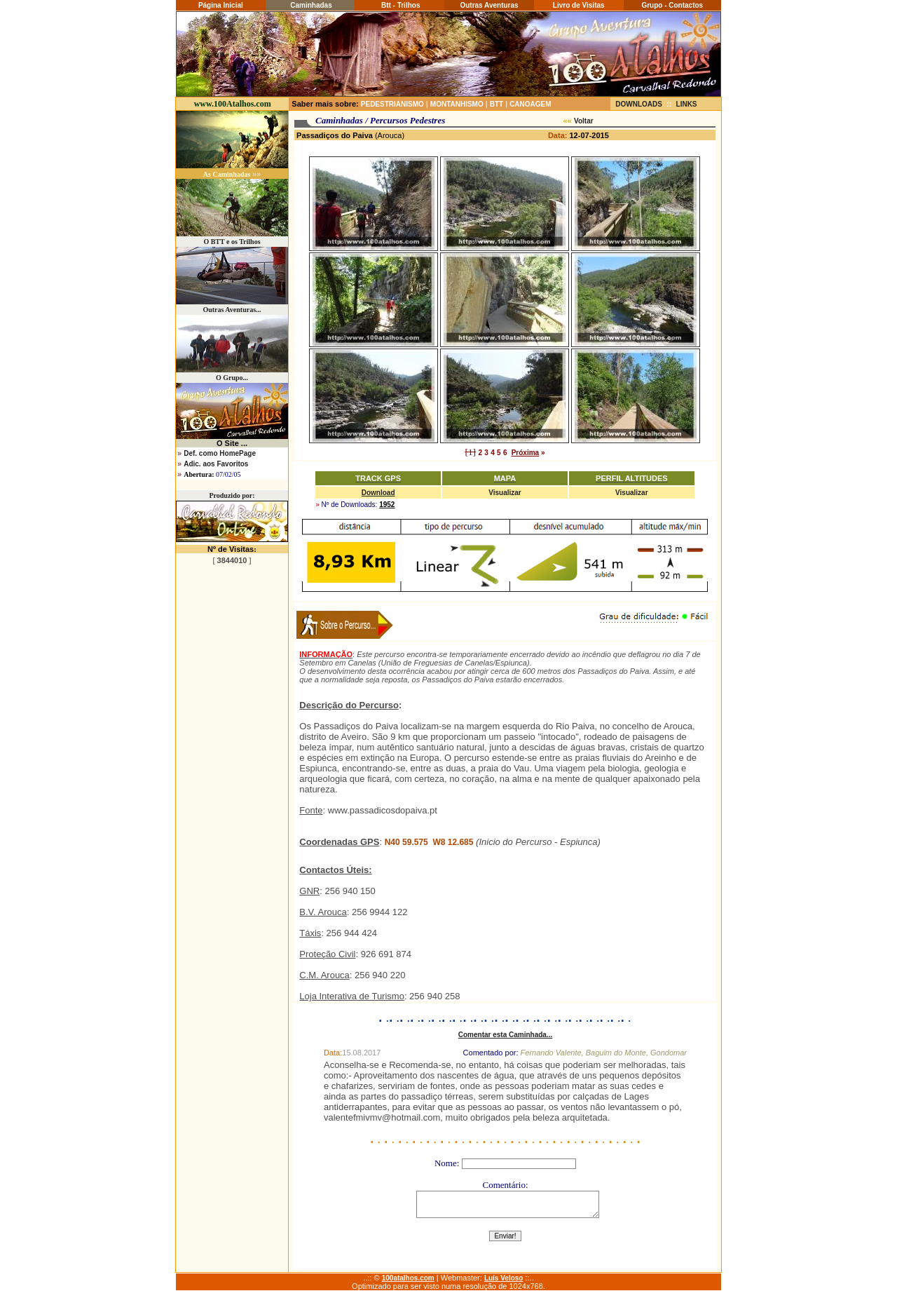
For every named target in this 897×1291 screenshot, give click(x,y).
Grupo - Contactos (672, 5)
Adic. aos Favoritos (216, 464)
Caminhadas (309, 5)
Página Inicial (220, 5)
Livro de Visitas (579, 5)
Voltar (584, 121)
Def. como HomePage (220, 453)
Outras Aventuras (489, 5)
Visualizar (504, 492)
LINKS (686, 104)
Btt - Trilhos (399, 5)
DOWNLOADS (638, 104)
